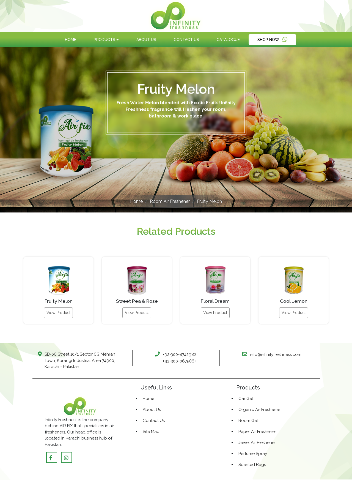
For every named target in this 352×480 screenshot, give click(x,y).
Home (70, 39)
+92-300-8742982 (179, 354)
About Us (146, 39)
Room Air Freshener (170, 201)
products (106, 39)
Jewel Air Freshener (257, 442)
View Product (58, 312)
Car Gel (245, 398)
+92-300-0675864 (180, 361)
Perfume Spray (252, 453)
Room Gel (248, 420)
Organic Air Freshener (259, 409)
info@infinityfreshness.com (275, 354)
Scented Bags (252, 464)
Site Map (151, 431)
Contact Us (186, 39)
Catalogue (228, 39)
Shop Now (272, 39)
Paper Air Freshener (257, 431)
